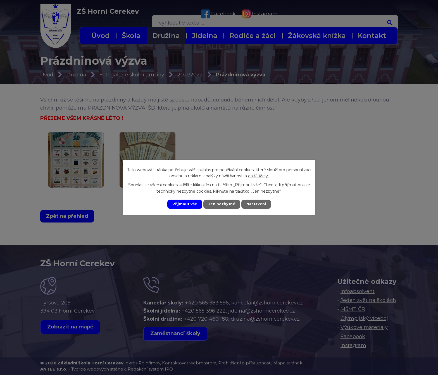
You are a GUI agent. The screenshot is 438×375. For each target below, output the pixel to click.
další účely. (258, 175)
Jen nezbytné (221, 204)
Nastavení (258, 204)
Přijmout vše (182, 204)
